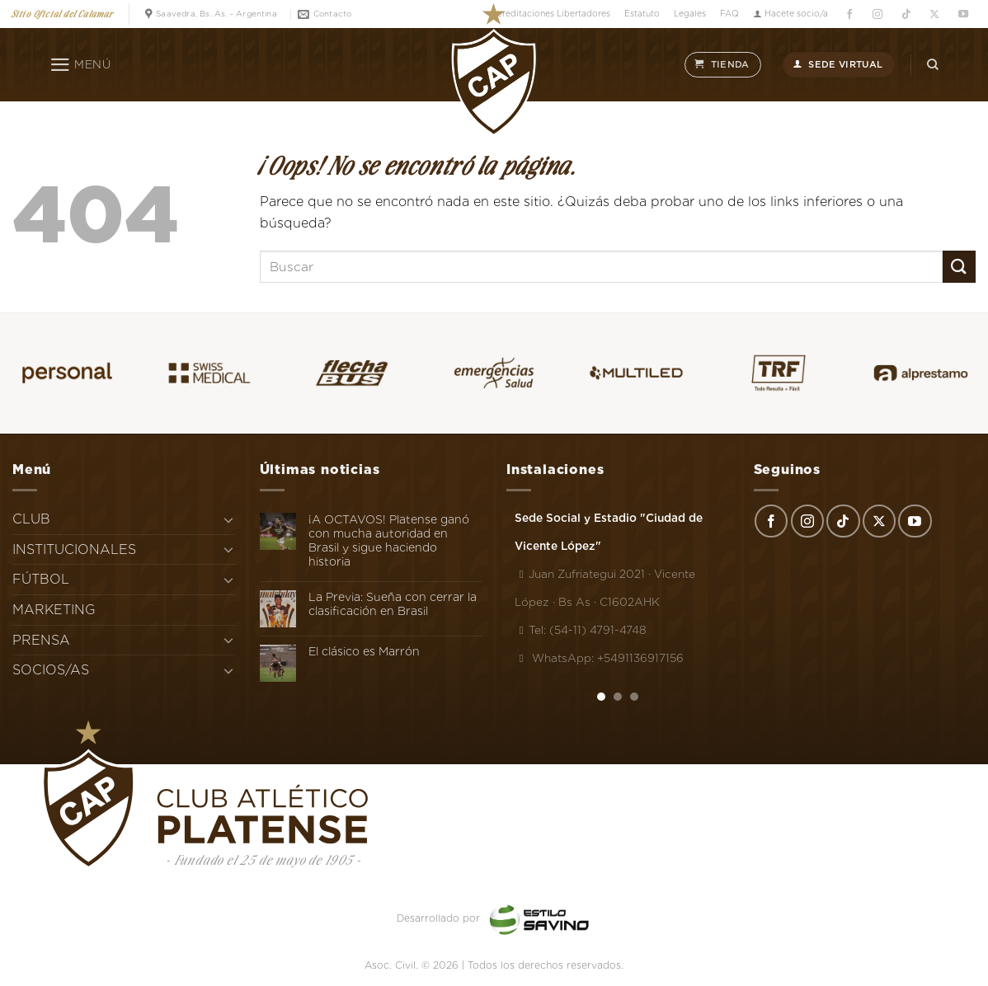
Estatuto (642, 13)
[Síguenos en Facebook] (849, 14)
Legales (690, 13)
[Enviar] (959, 267)
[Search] (933, 64)
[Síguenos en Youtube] (963, 14)
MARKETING (54, 609)
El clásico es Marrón (364, 651)
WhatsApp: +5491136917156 (599, 657)
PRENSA (41, 640)
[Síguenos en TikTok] (906, 14)
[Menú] (80, 65)
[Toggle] (228, 519)
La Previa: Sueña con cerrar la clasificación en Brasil (392, 603)
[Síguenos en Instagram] (878, 14)
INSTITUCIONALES (74, 549)
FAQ (729, 13)
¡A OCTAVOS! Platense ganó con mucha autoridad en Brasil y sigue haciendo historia (388, 540)
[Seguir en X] (935, 14)
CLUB (31, 519)
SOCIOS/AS (50, 670)
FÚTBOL (40, 579)
